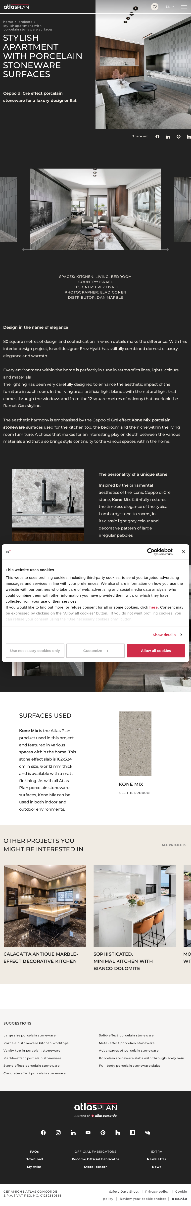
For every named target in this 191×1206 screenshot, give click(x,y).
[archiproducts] (132, 1132)
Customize (95, 650)
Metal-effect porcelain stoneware (127, 1043)
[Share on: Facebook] (157, 136)
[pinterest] (103, 1132)
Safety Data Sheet (124, 1191)
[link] (178, 136)
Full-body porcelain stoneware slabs (129, 1065)
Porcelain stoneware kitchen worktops (36, 1043)
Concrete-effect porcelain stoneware (34, 1073)
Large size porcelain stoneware (29, 1035)
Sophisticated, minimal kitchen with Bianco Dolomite (123, 961)
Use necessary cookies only (35, 650)
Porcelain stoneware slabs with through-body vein (141, 1058)
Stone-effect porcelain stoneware (31, 1065)
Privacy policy (157, 1191)
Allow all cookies (156, 650)
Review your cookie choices (143, 1199)
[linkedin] (73, 1132)
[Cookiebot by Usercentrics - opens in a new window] (151, 552)
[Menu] (184, 6)
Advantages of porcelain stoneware (128, 1050)
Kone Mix (131, 784)
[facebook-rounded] (43, 1132)
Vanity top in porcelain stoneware (31, 1050)
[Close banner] (183, 552)
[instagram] (58, 1132)
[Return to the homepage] (73, 7)
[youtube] (88, 1132)
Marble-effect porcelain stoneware (32, 1058)
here (153, 607)
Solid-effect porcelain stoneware (126, 1035)
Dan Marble (110, 297)
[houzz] (117, 1132)
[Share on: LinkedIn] (168, 136)
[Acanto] (179, 1199)
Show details (164, 635)
